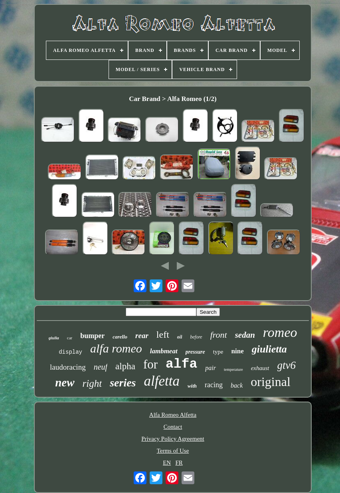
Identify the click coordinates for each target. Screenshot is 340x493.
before (196, 337)
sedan (245, 335)
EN (167, 462)
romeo (280, 332)
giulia (54, 337)
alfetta (162, 381)
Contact (173, 427)
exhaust (260, 368)
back (237, 385)
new (64, 382)
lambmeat (164, 351)
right (92, 383)
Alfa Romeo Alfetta (172, 415)
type (218, 351)
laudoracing (68, 367)
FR (178, 462)
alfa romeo (116, 348)
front (218, 335)
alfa (181, 364)
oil (179, 337)
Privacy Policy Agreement (172, 439)
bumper (92, 336)
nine (237, 351)
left (162, 334)
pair (210, 367)
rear (141, 335)
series (123, 382)
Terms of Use (173, 450)
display (70, 352)
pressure (195, 352)
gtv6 (286, 365)
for (150, 364)
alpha (125, 366)
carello (120, 337)
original (271, 381)
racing (214, 385)
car (69, 337)
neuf (100, 366)
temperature (233, 369)
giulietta (269, 349)
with (192, 386)
